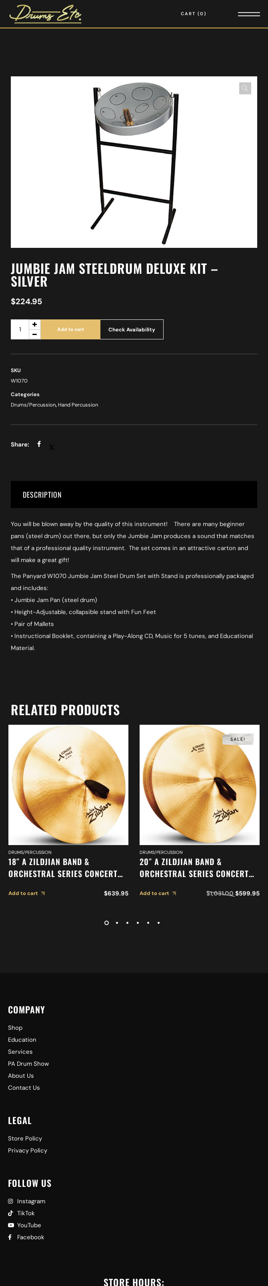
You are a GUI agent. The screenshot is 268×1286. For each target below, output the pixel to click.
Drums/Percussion (33, 404)
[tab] (134, 494)
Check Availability (131, 329)
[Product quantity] (26, 329)
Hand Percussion (78, 404)
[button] (245, 88)
